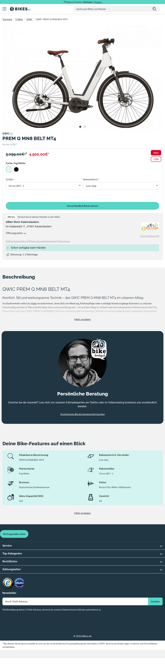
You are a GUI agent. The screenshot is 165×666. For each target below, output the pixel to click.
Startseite (7, 19)
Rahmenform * (91, 179)
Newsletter (9, 593)
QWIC (29, 19)
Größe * (10, 179)
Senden (155, 601)
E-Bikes (19, 19)
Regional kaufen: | (84, 2)
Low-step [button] (91, 185)
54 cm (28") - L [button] (16, 185)
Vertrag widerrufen (14, 533)
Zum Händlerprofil (149, 236)
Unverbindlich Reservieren (82, 205)
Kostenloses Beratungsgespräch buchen (82, 414)
